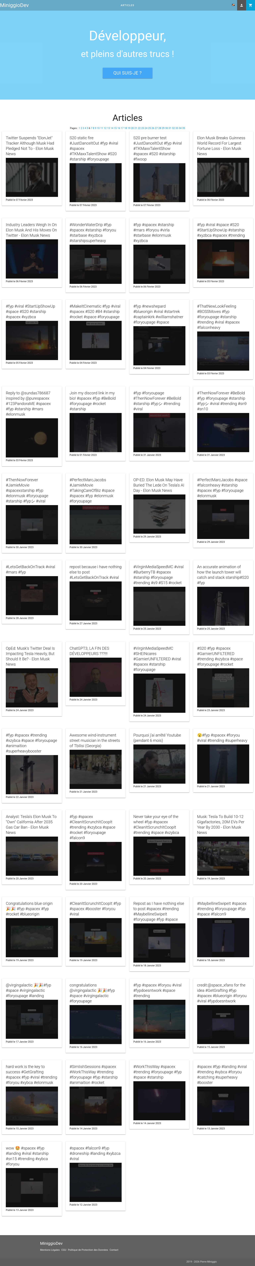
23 (142, 128)
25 (149, 128)
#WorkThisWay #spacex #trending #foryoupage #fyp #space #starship (157, 1072)
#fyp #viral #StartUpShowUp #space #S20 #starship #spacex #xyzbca (30, 311)
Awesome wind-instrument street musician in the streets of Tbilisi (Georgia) (95, 740)
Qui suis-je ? (127, 73)
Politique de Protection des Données (88, 1249)
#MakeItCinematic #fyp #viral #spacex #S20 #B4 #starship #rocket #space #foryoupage (95, 311)
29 (163, 128)
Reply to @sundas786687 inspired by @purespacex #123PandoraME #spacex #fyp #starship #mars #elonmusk (28, 404)
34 (180, 128)
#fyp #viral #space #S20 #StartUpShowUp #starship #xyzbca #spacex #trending (221, 230)
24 (146, 128)
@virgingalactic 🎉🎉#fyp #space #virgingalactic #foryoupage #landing (28, 990)
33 (176, 128)
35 (183, 128)
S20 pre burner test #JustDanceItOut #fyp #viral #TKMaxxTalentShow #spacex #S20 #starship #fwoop (157, 149)
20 (132, 128)
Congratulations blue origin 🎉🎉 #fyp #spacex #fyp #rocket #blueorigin (29, 908)
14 (112, 128)
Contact (114, 1249)
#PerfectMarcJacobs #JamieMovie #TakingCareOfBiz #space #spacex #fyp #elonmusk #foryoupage (92, 490)
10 (98, 128)
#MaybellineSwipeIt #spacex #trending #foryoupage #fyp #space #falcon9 (222, 908)
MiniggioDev (14, 5)
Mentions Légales (50, 1249)
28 (159, 128)
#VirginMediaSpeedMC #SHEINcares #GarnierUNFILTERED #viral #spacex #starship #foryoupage (157, 659)
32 (173, 128)
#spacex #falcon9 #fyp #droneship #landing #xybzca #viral (95, 1153)
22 (139, 128)
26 (152, 128)
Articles (127, 5)
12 (105, 128)
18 (125, 128)
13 (108, 128)
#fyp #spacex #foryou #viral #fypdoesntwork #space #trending (157, 990)
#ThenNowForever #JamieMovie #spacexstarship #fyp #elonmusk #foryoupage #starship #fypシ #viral (27, 490)
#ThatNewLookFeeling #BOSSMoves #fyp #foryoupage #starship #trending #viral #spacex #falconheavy (218, 317)
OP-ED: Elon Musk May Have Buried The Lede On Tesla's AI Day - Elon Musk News (158, 485)
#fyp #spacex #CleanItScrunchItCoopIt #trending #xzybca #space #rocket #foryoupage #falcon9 (92, 827)
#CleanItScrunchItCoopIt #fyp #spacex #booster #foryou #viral (95, 908)
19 (129, 128)
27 (156, 128)
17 (122, 128)
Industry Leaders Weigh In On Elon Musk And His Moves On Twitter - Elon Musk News (31, 230)
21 (135, 128)
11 (101, 128)
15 (115, 128)
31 (170, 128)
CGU (63, 1249)
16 (118, 128)
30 (166, 128)
